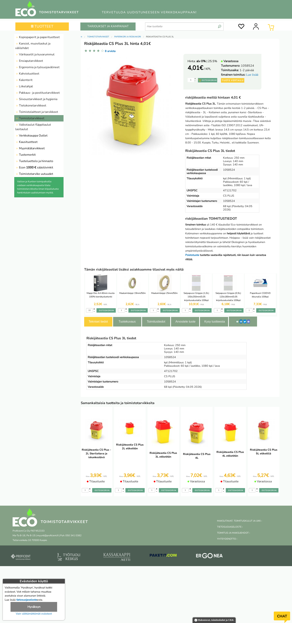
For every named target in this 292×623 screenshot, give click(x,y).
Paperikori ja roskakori (127, 36)
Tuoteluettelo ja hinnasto (34, 161)
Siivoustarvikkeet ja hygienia (36, 99)
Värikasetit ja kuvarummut (34, 54)
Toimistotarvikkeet (29, 118)
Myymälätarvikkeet (30, 148)
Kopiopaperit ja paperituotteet (37, 37)
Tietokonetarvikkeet (30, 105)
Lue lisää (252, 75)
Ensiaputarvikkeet (29, 61)
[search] (219, 25)
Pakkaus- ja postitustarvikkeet (37, 93)
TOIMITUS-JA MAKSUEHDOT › (233, 533)
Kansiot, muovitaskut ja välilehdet (32, 45)
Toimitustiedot (156, 321)
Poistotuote (192, 255)
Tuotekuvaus (127, 321)
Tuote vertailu (233, 80)
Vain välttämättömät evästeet (34, 613)
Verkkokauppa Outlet (31, 136)
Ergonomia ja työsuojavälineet (37, 67)
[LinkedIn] (241, 321)
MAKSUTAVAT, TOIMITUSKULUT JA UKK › (239, 521)
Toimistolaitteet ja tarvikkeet (36, 112)
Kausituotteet (26, 142)
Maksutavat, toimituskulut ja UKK (214, 620)
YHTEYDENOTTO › (227, 539)
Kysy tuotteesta (214, 321)
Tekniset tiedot (98, 321)
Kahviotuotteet (27, 74)
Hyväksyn (33, 607)
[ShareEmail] (237, 321)
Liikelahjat (24, 86)
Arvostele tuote (186, 321)
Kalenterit (24, 80)
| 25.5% (206, 61)
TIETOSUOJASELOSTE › (230, 527)
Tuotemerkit (25, 155)
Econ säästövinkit (34, 167)
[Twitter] (244, 321)
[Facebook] (248, 321)
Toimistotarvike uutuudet (34, 174)
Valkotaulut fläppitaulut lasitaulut (33, 127)
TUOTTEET (42, 26)
